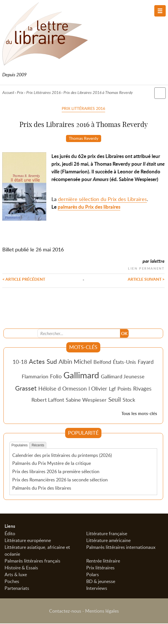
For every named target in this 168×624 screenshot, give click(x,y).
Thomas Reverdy (83, 138)
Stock (129, 400)
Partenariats (17, 589)
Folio (56, 377)
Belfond (102, 362)
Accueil (8, 92)
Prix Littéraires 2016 (43, 92)
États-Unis (124, 362)
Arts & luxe (16, 575)
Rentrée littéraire (103, 561)
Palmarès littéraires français (32, 561)
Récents (38, 446)
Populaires (19, 446)
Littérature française (106, 534)
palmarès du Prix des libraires (89, 207)
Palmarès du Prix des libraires (41, 488)
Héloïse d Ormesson (62, 389)
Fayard (146, 362)
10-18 (20, 362)
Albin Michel (75, 362)
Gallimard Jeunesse (123, 376)
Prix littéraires (100, 568)
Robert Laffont (47, 400)
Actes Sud (43, 362)
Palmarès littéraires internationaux (120, 548)
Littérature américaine (108, 541)
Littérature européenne (28, 541)
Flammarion (35, 376)
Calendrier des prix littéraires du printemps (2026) (62, 455)
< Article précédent (23, 279)
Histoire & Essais (21, 568)
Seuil (114, 400)
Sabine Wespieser (86, 400)
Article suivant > (146, 279)
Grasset (26, 388)
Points (124, 389)
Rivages (142, 389)
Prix (20, 92)
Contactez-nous (65, 611)
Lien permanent (146, 268)
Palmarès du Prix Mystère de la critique (51, 464)
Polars (92, 575)
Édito (10, 534)
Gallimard (81, 375)
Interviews (96, 589)
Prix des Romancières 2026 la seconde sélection (60, 480)
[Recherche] (79, 334)
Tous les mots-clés (139, 414)
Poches (12, 582)
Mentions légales (102, 611)
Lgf (112, 389)
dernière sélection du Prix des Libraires (102, 199)
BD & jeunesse (100, 582)
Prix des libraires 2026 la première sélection (55, 472)
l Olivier (98, 389)
